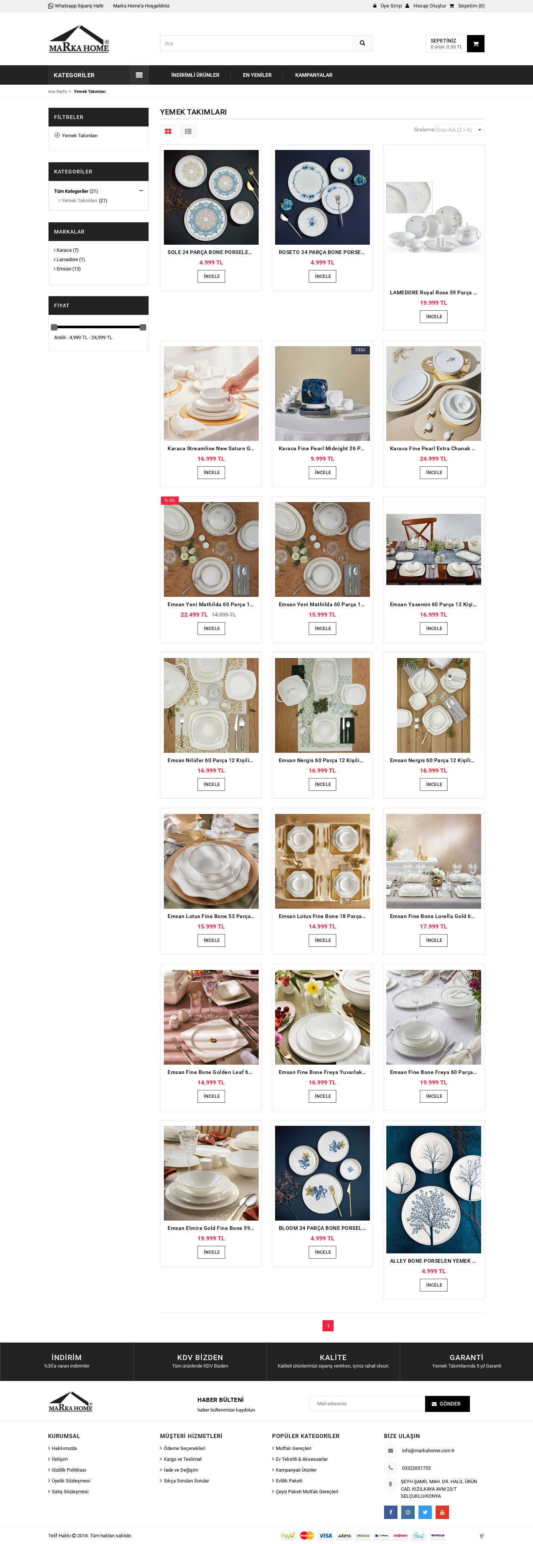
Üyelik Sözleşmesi (71, 1481)
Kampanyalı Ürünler (296, 1470)
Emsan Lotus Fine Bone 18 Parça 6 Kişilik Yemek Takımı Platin (324, 916)
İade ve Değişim (181, 1470)
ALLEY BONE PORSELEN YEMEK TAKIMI (435, 1261)
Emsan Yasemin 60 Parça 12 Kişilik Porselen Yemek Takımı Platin (435, 604)
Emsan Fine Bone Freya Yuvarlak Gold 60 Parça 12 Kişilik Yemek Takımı (324, 1072)
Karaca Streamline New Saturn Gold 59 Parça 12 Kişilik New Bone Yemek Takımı (213, 448)
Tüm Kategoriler (71, 191)
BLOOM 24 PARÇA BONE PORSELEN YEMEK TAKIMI (324, 1228)
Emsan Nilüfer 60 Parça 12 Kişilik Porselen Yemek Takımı (213, 760)
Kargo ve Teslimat (183, 1459)
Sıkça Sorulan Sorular (186, 1481)
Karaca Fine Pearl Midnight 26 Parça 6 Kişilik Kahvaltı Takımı (324, 448)
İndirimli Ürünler (195, 75)
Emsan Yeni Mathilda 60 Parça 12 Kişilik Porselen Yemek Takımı (213, 604)
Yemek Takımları (76, 135)
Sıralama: (425, 129)
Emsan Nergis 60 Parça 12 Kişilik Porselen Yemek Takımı (324, 760)
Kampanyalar (314, 75)
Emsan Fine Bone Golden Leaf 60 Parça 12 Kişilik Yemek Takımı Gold (213, 1072)
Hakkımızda (64, 1448)
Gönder (450, 1404)
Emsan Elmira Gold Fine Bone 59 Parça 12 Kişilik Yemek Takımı (213, 1228)
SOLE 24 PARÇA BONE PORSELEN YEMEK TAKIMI (213, 252)
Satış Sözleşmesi (70, 1491)
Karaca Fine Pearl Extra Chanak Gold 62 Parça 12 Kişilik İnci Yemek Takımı (435, 448)
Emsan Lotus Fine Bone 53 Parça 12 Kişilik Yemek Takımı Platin (213, 916)
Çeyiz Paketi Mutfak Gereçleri (307, 1491)
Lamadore (66, 259)
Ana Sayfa (57, 91)
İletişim (60, 1459)
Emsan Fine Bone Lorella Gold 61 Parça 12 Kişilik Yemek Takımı (435, 916)
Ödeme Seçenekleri (184, 1448)
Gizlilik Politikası (69, 1470)
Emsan (62, 269)
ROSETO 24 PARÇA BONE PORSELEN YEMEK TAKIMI (324, 252)
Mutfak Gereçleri (293, 1448)
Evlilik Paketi (289, 1481)
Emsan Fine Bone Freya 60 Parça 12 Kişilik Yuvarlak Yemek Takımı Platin (435, 1072)
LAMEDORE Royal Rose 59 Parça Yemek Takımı (435, 292)
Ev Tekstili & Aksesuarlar (302, 1459)
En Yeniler (257, 75)
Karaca (63, 250)
